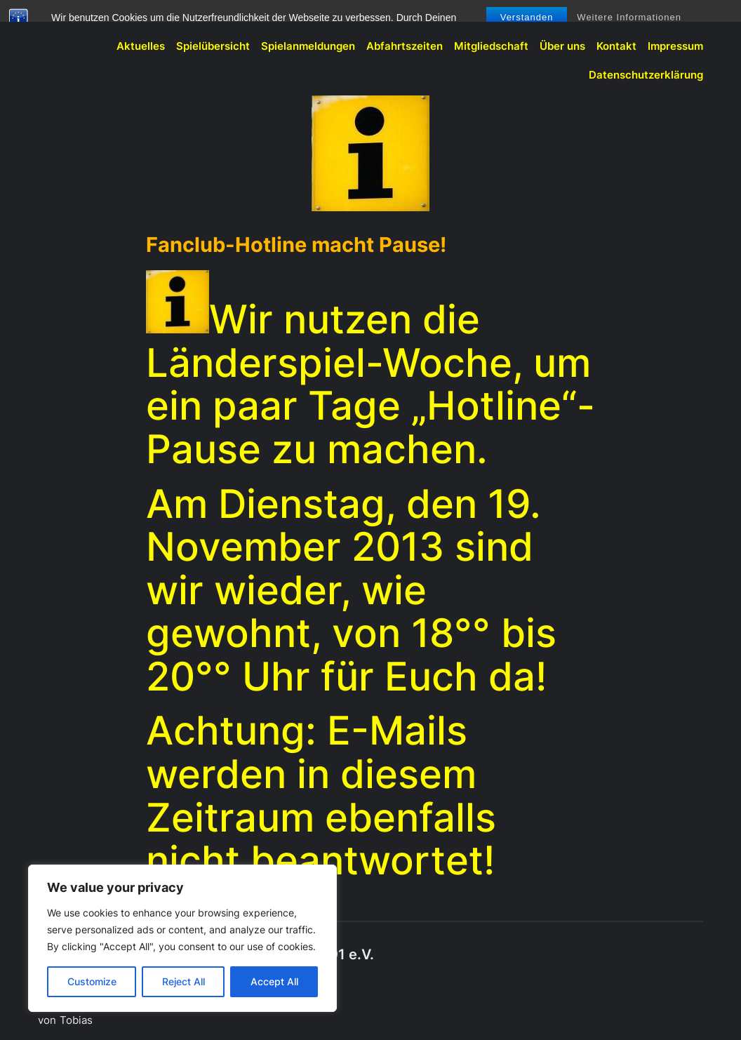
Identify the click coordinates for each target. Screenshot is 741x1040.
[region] (182, 938)
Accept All (274, 981)
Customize (91, 981)
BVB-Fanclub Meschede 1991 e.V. (123, 18)
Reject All (183, 981)
